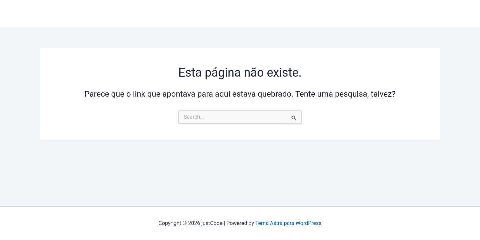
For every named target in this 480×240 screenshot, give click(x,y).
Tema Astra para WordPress (288, 223)
